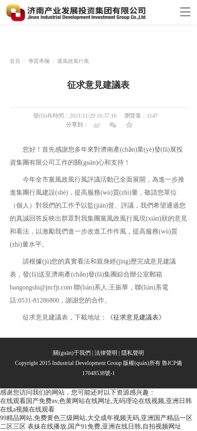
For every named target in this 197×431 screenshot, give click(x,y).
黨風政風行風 (73, 61)
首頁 (15, 61)
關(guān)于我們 (72, 353)
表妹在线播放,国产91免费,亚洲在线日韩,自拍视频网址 (104, 426)
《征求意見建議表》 (136, 317)
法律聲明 (106, 353)
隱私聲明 (132, 353)
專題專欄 (38, 61)
